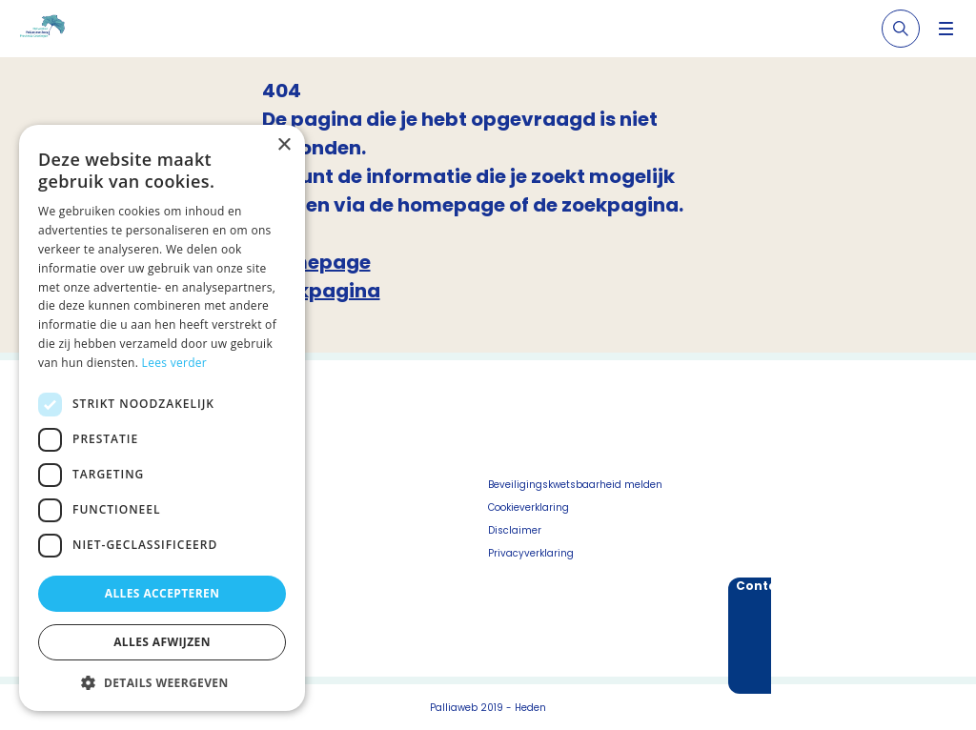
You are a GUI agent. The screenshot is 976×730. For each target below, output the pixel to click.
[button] (162, 682)
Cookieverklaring (528, 507)
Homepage (316, 262)
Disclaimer (514, 530)
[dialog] (162, 418)
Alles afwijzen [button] (162, 642)
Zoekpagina (321, 290)
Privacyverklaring (531, 553)
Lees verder (175, 363)
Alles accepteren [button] (162, 593)
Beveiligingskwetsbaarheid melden (575, 484)
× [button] (283, 145)
